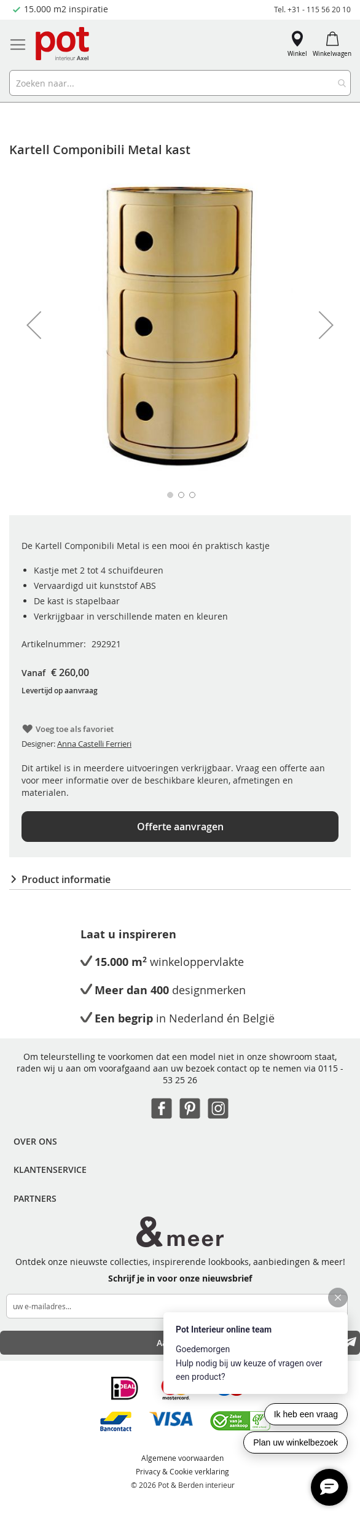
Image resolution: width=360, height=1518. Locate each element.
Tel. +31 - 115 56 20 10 (312, 9)
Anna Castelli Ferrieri (94, 743)
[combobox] (180, 83)
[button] (33, 325)
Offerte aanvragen (180, 826)
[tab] (180, 879)
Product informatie (66, 879)
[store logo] (63, 44)
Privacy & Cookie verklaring (182, 1471)
